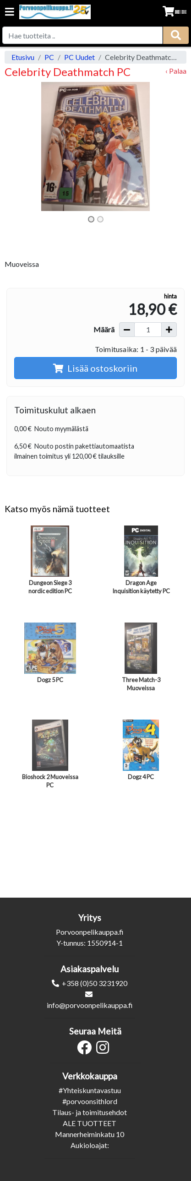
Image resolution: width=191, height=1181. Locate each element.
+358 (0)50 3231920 (94, 983)
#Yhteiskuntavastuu (90, 1090)
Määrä (104, 329)
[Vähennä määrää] (127, 330)
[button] (18, 146)
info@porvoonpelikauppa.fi (90, 1005)
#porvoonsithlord (89, 1101)
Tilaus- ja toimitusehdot (89, 1112)
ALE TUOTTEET (89, 1123)
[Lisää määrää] (169, 330)
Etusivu (22, 57)
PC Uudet (79, 57)
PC (49, 57)
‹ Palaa (175, 70)
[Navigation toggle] (9, 12)
